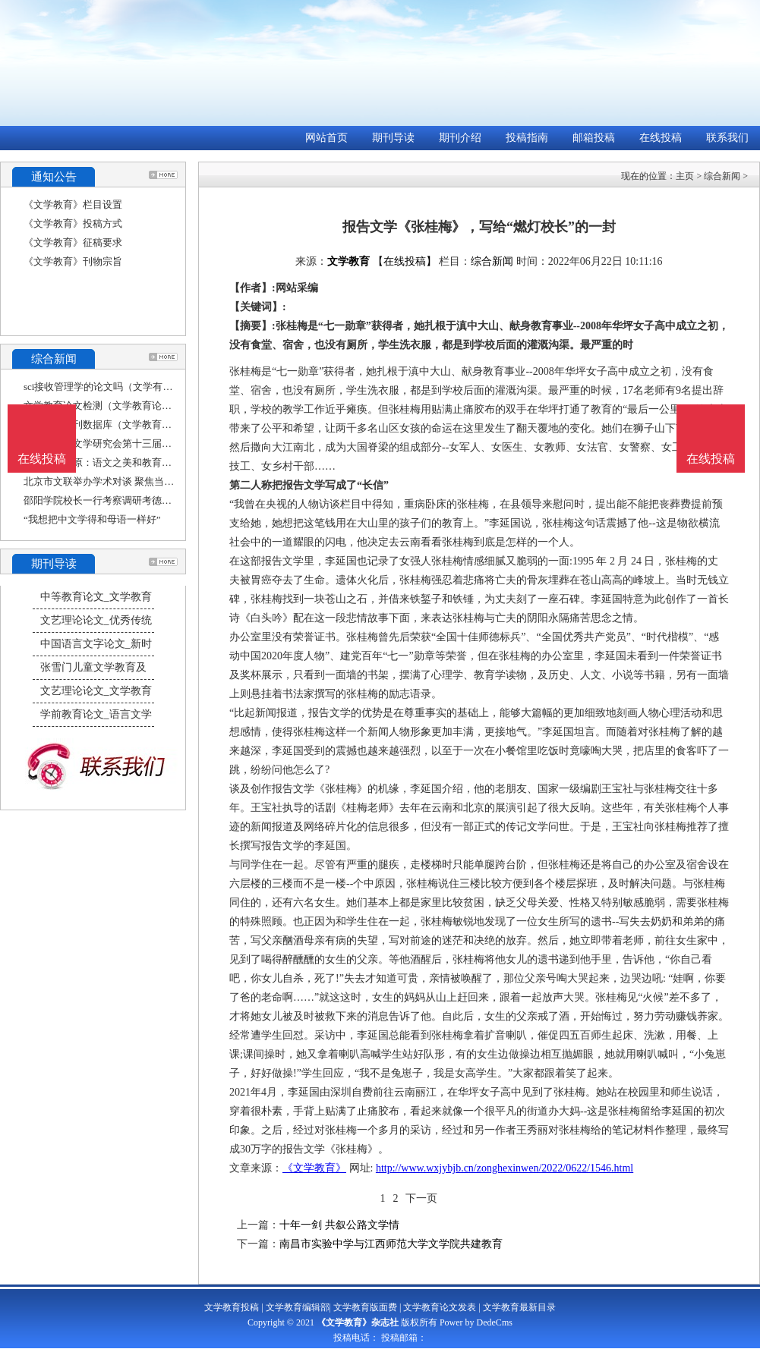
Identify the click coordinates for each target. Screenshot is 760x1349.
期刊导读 (393, 137)
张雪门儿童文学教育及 (93, 667)
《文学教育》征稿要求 (73, 242)
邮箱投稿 (593, 137)
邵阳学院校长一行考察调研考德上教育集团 (117, 500)
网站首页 (326, 137)
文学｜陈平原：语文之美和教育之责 (102, 462)
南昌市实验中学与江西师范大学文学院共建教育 (391, 1244)
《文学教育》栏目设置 (73, 204)
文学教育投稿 (231, 1307)
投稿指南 (527, 137)
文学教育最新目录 (519, 1307)
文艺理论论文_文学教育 (96, 691)
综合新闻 (722, 176)
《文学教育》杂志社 (358, 1322)
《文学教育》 (314, 1168)
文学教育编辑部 (298, 1307)
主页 (685, 176)
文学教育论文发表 (439, 1307)
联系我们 (727, 137)
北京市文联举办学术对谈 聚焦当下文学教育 (118, 481)
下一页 (421, 1198)
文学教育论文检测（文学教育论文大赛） (112, 405)
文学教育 (348, 261)
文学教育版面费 (365, 1307)
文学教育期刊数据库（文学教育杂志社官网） (122, 424)
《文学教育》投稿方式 (73, 223)
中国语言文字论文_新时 (96, 643)
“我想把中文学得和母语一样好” (92, 519)
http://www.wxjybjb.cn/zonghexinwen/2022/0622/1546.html (504, 1168)
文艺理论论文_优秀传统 (96, 620)
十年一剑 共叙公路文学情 (339, 1225)
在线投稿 (660, 137)
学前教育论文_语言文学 (96, 714)
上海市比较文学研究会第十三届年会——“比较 (124, 443)
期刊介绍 (460, 137)
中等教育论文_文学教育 (96, 596)
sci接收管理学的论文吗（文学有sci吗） (109, 386)
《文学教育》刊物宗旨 (73, 261)
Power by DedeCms (476, 1322)
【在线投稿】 (405, 261)
